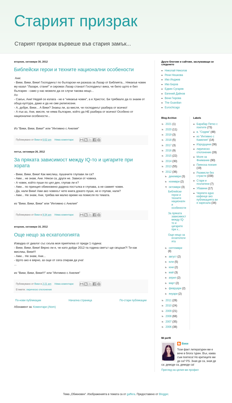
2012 (169, 171)
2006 (169, 326)
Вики (185, 343)
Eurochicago (172, 107)
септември (175, 248)
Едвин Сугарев (174, 88)
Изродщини (204, 144)
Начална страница (80, 300)
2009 (169, 311)
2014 (169, 161)
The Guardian (173, 102)
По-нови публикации (28, 300)
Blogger (163, 394)
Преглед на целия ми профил (180, 369)
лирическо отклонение (39, 289)
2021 (169, 124)
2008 (169, 316)
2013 (169, 166)
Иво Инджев (172, 79)
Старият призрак (76, 21)
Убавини (202, 188)
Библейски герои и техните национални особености (74, 69)
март (172, 283)
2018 (169, 139)
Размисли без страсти (205, 174)
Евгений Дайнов (175, 93)
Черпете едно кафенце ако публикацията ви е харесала (207, 198)
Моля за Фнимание (203, 158)
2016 (169, 150)
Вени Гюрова (173, 98)
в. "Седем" (203, 132)
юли (172, 261)
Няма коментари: (64, 139)
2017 (169, 145)
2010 (169, 305)
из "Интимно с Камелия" (205, 138)
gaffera (131, 394)
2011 (169, 300)
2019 (169, 134)
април (173, 277)
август (173, 256)
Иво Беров (171, 84)
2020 (169, 129)
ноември (174, 181)
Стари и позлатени (203, 182)
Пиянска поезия (207, 164)
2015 (169, 155)
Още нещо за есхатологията (47, 235)
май (171, 272)
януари (173, 293)
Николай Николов (176, 70)
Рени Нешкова (174, 75)
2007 (169, 321)
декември (175, 176)
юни (172, 267)
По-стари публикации (133, 300)
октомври (175, 187)
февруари (175, 288)
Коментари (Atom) (44, 306)
